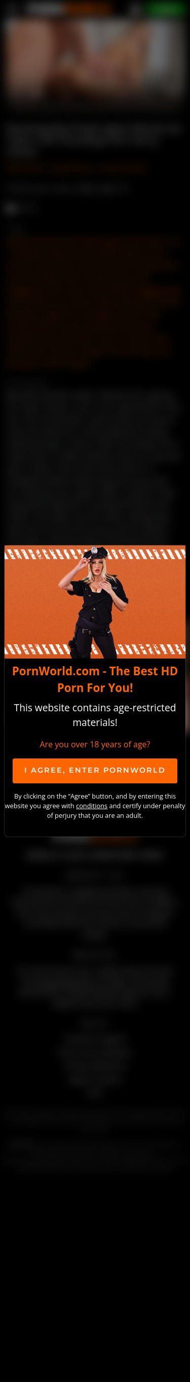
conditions (91, 805)
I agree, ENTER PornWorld (95, 770)
